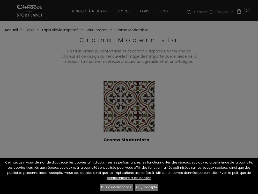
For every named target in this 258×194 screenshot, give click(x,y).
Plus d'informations (116, 187)
